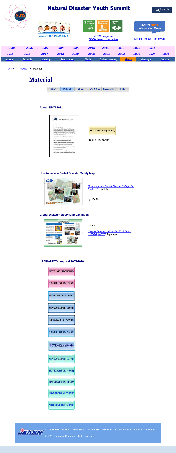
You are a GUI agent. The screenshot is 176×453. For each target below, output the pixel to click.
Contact (138, 429)
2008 (61, 48)
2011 (105, 48)
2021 (106, 53)
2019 (75, 53)
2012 (120, 48)
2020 (91, 53)
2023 (137, 53)
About (65, 429)
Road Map (78, 429)
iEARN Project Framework (149, 38)
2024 (152, 53)
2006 (29, 48)
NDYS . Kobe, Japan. (69, 436)
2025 (166, 53)
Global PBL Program (100, 429)
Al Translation (123, 429)
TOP (8, 68)
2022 (121, 53)
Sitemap (150, 429)
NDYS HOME (53, 429)
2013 (137, 48)
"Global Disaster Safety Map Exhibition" (109, 231)
